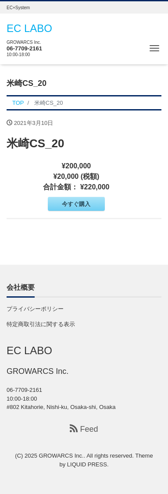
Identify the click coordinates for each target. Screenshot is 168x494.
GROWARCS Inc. (61, 455)
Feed (84, 429)
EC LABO (29, 28)
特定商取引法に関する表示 (41, 324)
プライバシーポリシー (35, 309)
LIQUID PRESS (87, 464)
